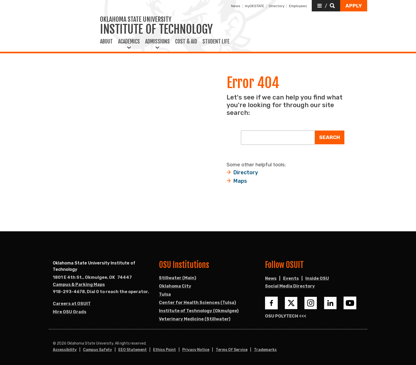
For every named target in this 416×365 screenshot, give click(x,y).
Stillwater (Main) (177, 277)
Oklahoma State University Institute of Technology (94, 266)
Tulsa (165, 294)
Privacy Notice (195, 349)
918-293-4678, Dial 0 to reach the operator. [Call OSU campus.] (101, 291)
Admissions (157, 41)
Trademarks (265, 349)
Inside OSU (317, 278)
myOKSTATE (254, 6)
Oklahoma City (175, 286)
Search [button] (329, 137)
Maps (240, 181)
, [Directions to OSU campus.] (92, 277)
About (106, 41)
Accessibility (65, 349)
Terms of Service (232, 349)
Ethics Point (164, 349)
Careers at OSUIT (72, 303)
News (235, 6)
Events (291, 278)
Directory (276, 6)
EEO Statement (132, 349)
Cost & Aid (186, 41)
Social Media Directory (290, 286)
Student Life (215, 41)
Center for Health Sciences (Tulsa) (197, 302)
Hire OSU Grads (69, 311)
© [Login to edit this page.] (54, 343)
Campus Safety (97, 349)
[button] (326, 5)
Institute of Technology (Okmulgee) (199, 310)
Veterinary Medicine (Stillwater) (194, 318)
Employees (298, 6)
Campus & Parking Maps (79, 284)
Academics (129, 41)
